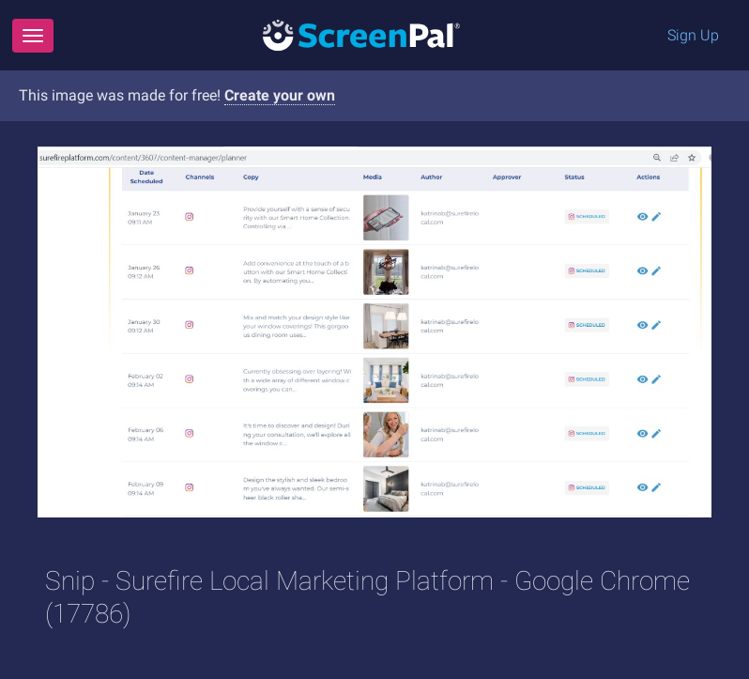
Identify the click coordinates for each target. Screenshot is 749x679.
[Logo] (361, 34)
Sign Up (693, 35)
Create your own (279, 95)
